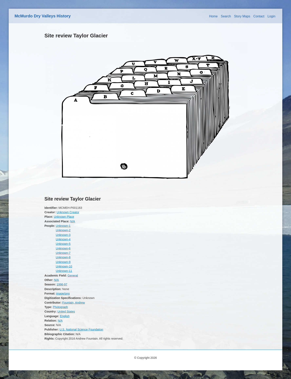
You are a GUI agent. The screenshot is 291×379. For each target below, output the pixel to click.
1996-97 (62, 284)
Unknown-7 (63, 252)
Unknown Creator (68, 212)
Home (213, 16)
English (65, 316)
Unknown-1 (63, 225)
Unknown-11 (64, 270)
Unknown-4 (63, 239)
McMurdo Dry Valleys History (43, 16)
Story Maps (242, 16)
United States (66, 311)
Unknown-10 (64, 266)
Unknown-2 (63, 230)
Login (271, 16)
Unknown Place (64, 216)
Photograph (60, 307)
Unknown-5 (63, 243)
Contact (259, 16)
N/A (72, 221)
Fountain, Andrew (73, 302)
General (72, 275)
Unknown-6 (63, 248)
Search (226, 16)
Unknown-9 (63, 262)
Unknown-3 (63, 234)
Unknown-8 (63, 257)
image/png (63, 293)
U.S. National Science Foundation (81, 329)
